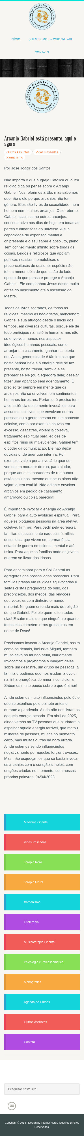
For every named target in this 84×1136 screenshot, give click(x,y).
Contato (29, 1042)
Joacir (42, 1076)
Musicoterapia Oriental (39, 942)
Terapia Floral (33, 882)
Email (12, 1106)
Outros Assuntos (18, 152)
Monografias (32, 982)
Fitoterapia (31, 922)
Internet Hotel (49, 1122)
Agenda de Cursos (37, 1002)
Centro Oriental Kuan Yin (42, 10)
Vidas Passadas (47, 152)
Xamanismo (14, 157)
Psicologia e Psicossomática (44, 962)
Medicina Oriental (36, 822)
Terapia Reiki (33, 862)
